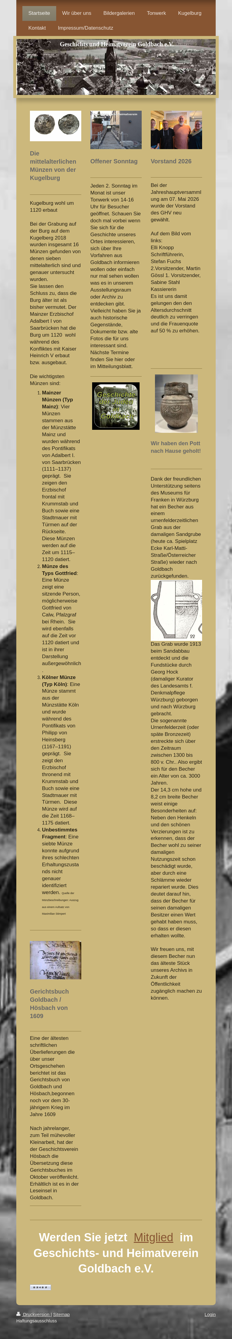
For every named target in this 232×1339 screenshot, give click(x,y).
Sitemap (61, 1314)
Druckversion (33, 1314)
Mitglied (153, 1237)
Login (210, 1314)
